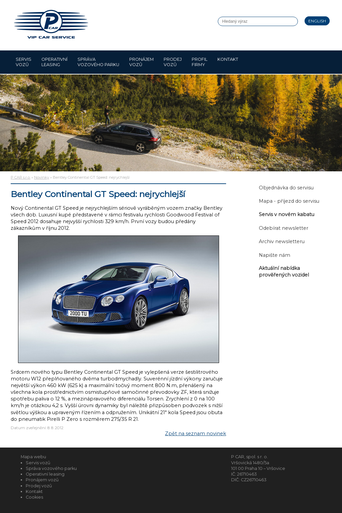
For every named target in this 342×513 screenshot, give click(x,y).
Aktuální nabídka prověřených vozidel (284, 271)
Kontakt (227, 62)
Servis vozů (23, 62)
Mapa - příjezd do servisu (289, 201)
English (317, 20)
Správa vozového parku (98, 62)
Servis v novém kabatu (286, 214)
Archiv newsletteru (282, 241)
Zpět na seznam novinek (195, 434)
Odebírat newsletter (283, 228)
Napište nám (274, 255)
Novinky (41, 177)
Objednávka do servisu (286, 188)
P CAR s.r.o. (20, 177)
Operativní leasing (54, 62)
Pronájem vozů (141, 62)
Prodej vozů (173, 62)
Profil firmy (199, 62)
